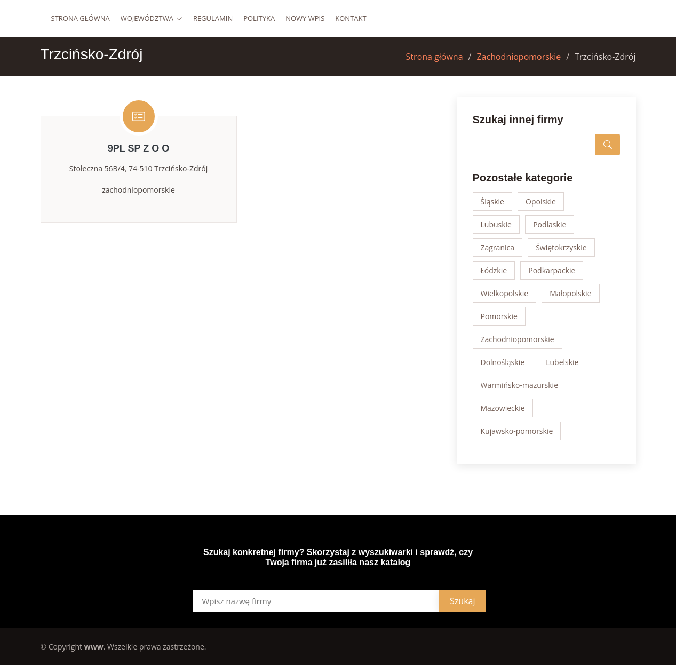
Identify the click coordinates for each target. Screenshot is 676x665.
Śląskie (492, 201)
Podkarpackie (551, 270)
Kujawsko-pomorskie (517, 431)
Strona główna (80, 18)
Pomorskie (499, 316)
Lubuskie (496, 224)
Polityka (259, 18)
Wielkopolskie (505, 293)
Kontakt (350, 18)
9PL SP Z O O (138, 148)
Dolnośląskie (503, 362)
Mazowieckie (503, 408)
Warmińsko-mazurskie (520, 385)
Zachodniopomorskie (518, 56)
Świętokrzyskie (561, 247)
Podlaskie (549, 224)
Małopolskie (570, 293)
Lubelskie (562, 362)
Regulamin (213, 18)
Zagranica (498, 247)
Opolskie (541, 201)
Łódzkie (494, 270)
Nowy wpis (304, 18)
